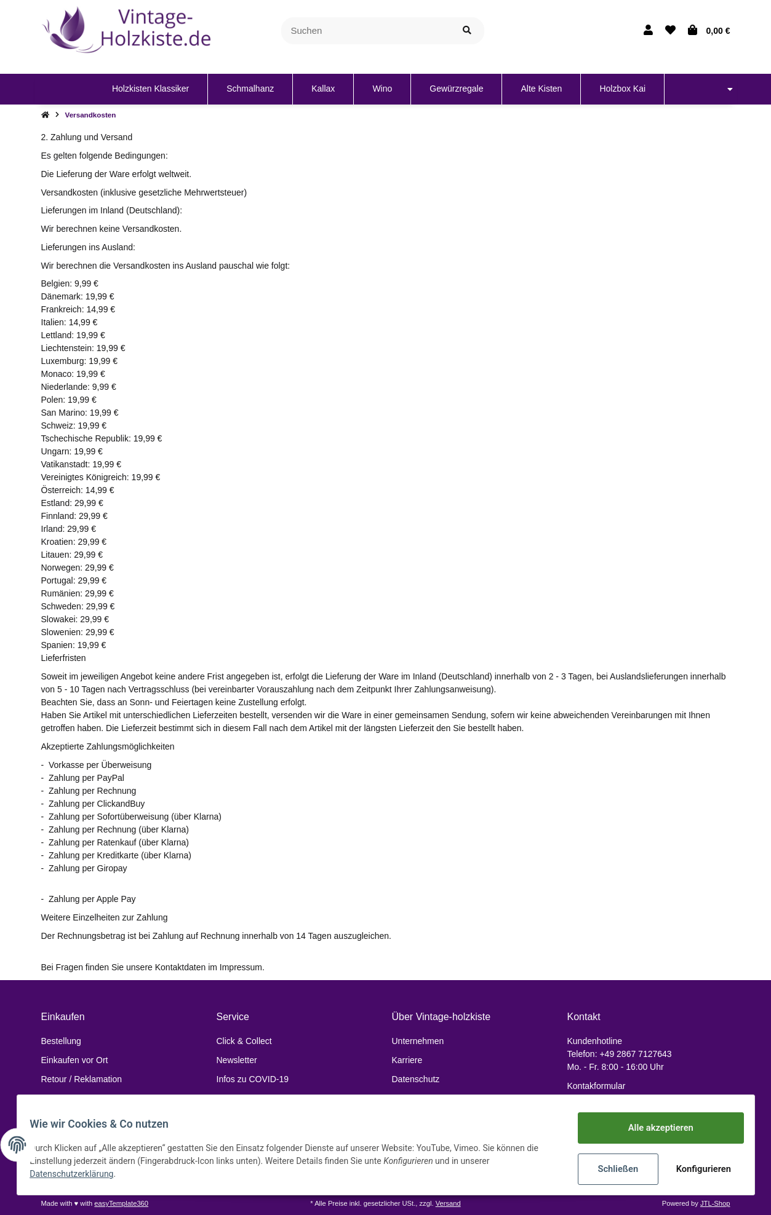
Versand (448, 1203)
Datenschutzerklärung (79, 1175)
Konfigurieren (698, 1169)
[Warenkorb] (709, 31)
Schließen (611, 1169)
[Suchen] (365, 31)
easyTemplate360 (121, 1203)
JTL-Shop (715, 1203)
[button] (648, 31)
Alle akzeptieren (654, 1128)
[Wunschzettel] (670, 31)
